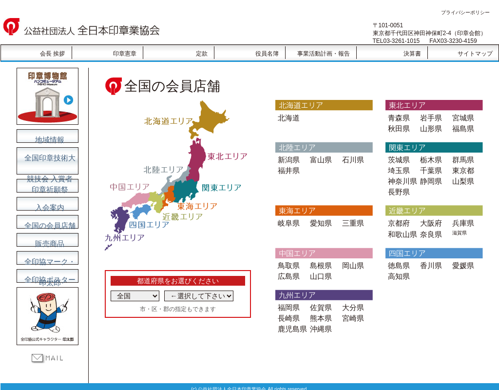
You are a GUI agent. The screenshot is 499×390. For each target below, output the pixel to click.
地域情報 (47, 136)
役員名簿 (267, 53)
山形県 (429, 127)
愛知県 (319, 216)
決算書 (412, 53)
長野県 (397, 186)
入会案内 (47, 204)
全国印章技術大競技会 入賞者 (47, 156)
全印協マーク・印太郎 (47, 258)
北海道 (287, 117)
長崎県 (287, 306)
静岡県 (429, 176)
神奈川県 (400, 176)
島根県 (319, 256)
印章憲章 (124, 53)
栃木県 (429, 157)
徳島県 (397, 256)
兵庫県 (461, 216)
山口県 (319, 266)
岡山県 (351, 256)
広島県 (287, 266)
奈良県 (429, 226)
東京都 (461, 167)
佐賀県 (319, 296)
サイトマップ (475, 53)
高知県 (397, 266)
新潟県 (287, 157)
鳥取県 (287, 256)
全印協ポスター (47, 276)
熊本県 (319, 306)
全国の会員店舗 (47, 222)
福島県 (461, 127)
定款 (202, 53)
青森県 (397, 117)
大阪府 (429, 216)
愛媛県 (461, 256)
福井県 (287, 167)
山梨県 (461, 176)
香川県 (429, 256)
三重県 (351, 216)
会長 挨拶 (52, 53)
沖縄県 (319, 316)
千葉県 (429, 167)
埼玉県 (397, 167)
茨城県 (397, 157)
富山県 (319, 157)
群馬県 (461, 157)
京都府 (397, 216)
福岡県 (287, 296)
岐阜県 (287, 216)
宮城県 (461, 117)
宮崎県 (351, 306)
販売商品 (47, 240)
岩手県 (429, 117)
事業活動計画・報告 (323, 53)
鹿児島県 (290, 316)
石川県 (351, 157)
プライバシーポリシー (465, 12)
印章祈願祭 (47, 186)
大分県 (351, 296)
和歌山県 (400, 226)
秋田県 (397, 127)
